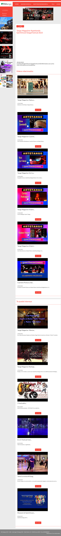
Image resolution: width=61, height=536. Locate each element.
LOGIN (58, 4)
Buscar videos (4, 14)
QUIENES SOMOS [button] (26, 4)
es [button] (53, 4)
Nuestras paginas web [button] (40, 4)
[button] (32, 87)
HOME (17, 4)
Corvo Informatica (56, 533)
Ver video (38, 110)
